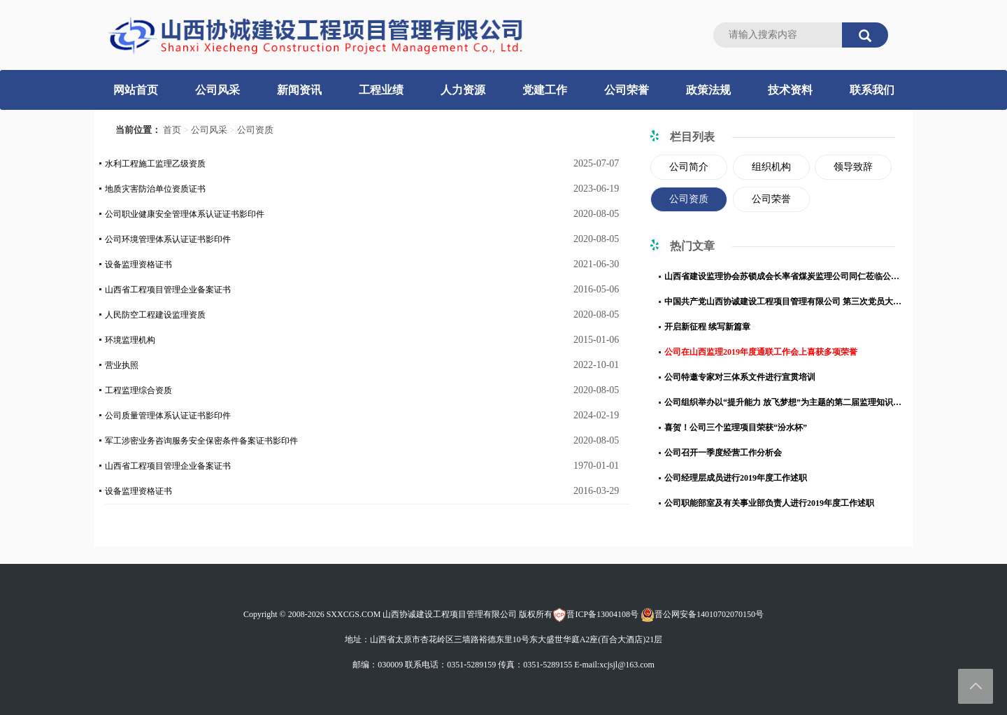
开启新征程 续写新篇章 (707, 327)
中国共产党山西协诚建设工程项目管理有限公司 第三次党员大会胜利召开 (783, 301)
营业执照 (121, 365)
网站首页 (135, 90)
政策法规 (708, 90)
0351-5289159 (471, 665)
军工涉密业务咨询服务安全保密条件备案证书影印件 (201, 441)
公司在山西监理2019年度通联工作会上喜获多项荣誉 (760, 352)
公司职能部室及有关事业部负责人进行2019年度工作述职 (769, 503)
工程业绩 (381, 90)
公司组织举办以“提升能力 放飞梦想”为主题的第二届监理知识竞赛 (783, 402)
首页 (172, 130)
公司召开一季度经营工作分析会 (723, 453)
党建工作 (544, 90)
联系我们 (872, 90)
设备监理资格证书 (138, 264)
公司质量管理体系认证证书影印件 (168, 415)
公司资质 (255, 130)
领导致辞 (853, 167)
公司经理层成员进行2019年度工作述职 (735, 478)
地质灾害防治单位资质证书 (155, 189)
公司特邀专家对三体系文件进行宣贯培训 (739, 377)
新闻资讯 (299, 90)
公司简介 (688, 167)
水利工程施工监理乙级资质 (155, 164)
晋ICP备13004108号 (595, 614)
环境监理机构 (130, 340)
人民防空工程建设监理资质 (155, 315)
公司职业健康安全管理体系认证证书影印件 (184, 214)
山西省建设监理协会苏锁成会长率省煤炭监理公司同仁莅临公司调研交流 (783, 276)
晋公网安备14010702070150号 (702, 614)
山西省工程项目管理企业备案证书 (168, 290)
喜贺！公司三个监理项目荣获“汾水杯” (735, 427)
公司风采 (217, 90)
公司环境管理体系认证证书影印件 (168, 239)
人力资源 (463, 90)
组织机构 (771, 167)
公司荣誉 (626, 90)
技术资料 (790, 90)
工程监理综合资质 (138, 390)
